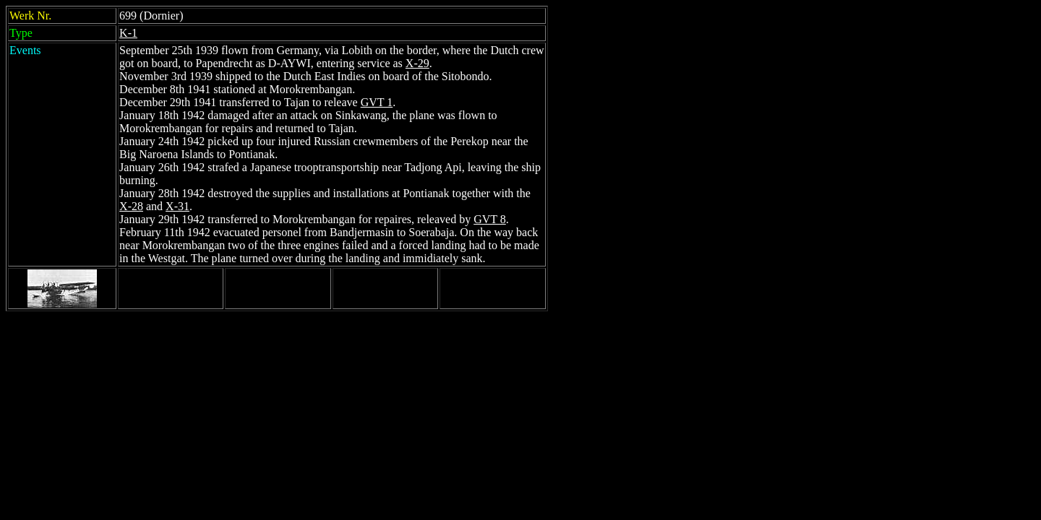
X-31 (177, 206)
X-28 (131, 206)
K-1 (128, 33)
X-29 (417, 63)
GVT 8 (490, 219)
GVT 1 (377, 102)
